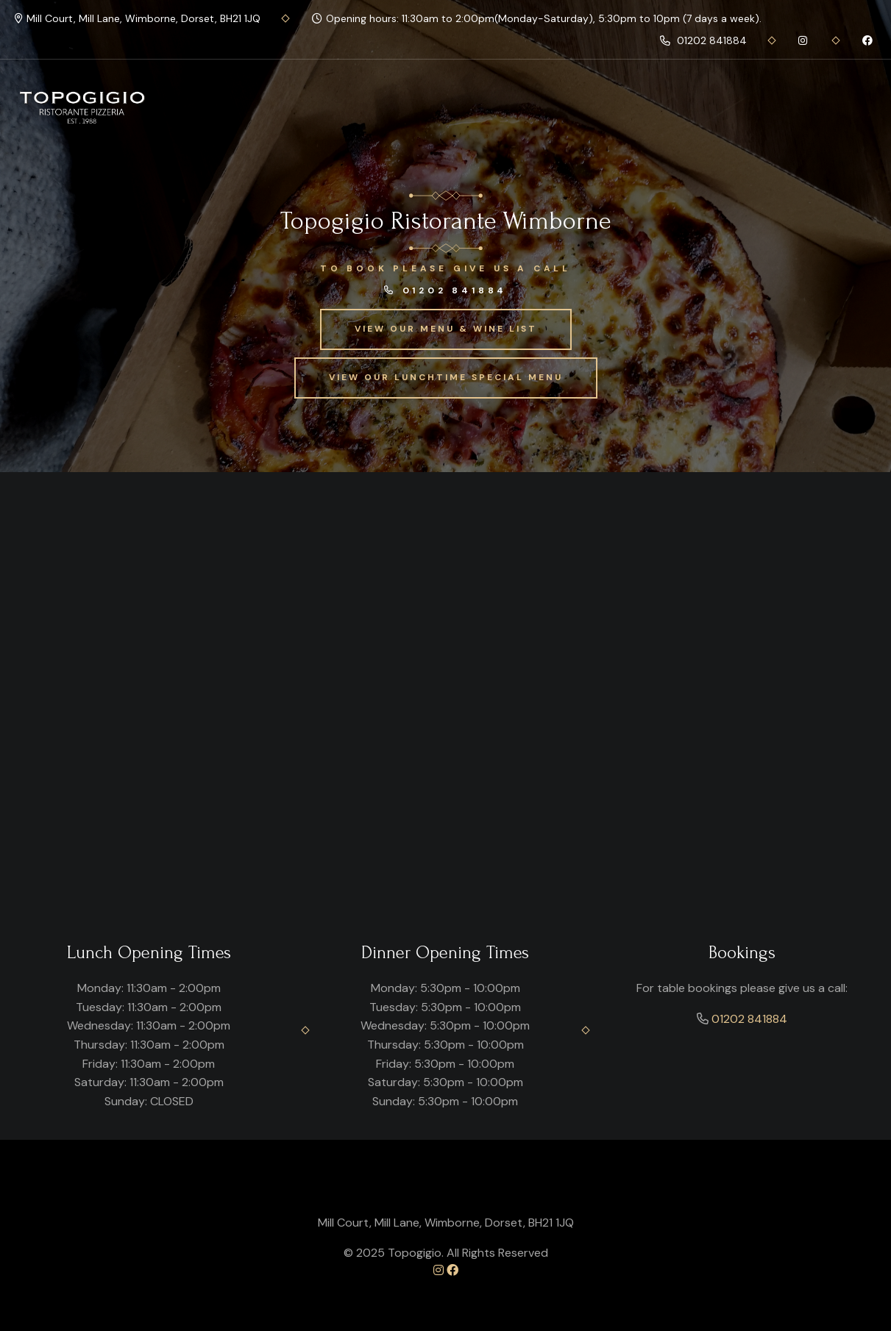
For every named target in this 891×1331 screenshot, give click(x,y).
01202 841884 (703, 40)
